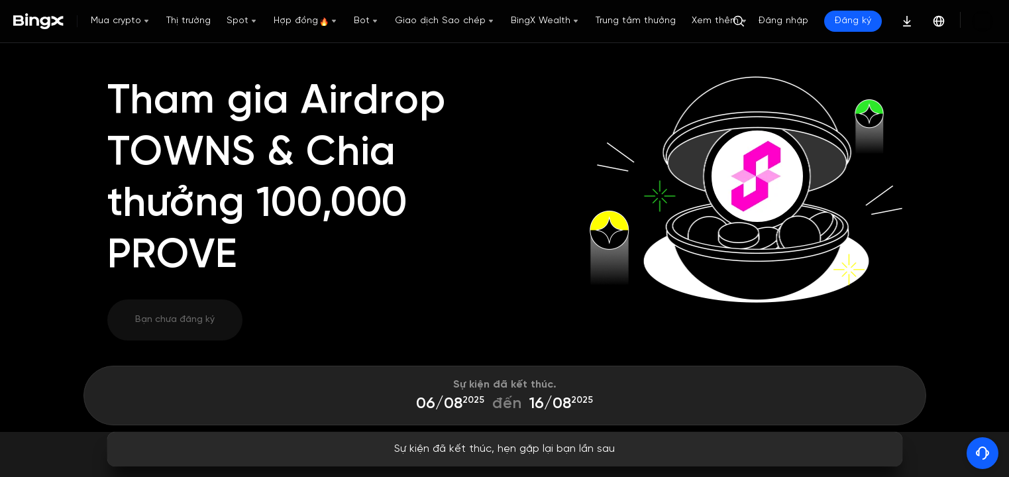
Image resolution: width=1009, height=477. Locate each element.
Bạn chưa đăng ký (174, 320)
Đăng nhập (828, 21)
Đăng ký (898, 21)
